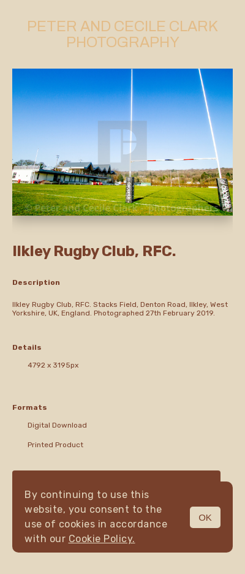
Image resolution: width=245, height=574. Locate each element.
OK (205, 517)
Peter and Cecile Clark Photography (122, 34)
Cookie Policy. (102, 539)
